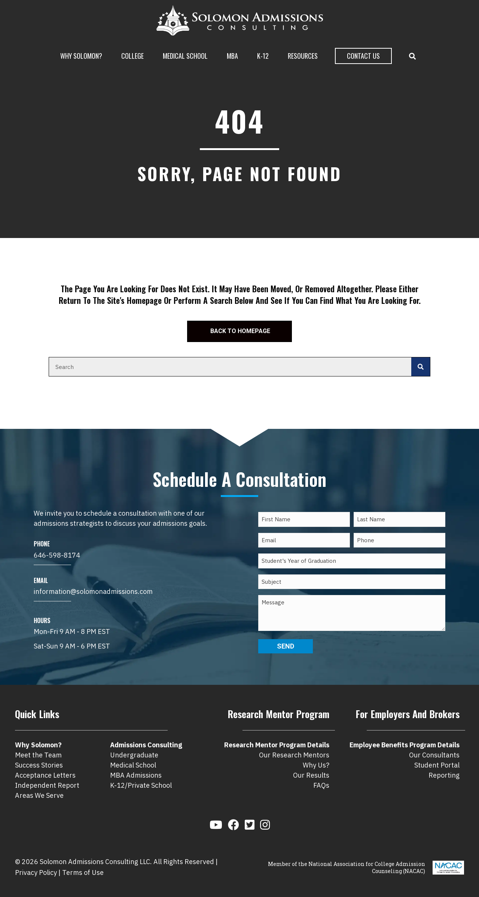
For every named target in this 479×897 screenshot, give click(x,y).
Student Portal (437, 765)
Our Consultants (434, 755)
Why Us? (316, 765)
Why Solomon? (81, 56)
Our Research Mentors (294, 755)
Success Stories (39, 765)
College (132, 56)
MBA (232, 56)
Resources (303, 56)
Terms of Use (83, 872)
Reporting (444, 775)
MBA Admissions (136, 775)
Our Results (311, 775)
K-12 (263, 56)
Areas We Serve (39, 795)
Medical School (185, 56)
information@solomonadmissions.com (93, 591)
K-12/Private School (141, 785)
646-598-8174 (57, 555)
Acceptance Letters (45, 775)
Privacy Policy (36, 872)
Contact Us (363, 56)
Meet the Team (38, 755)
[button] (414, 56)
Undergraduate (134, 755)
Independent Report (47, 785)
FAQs (321, 785)
